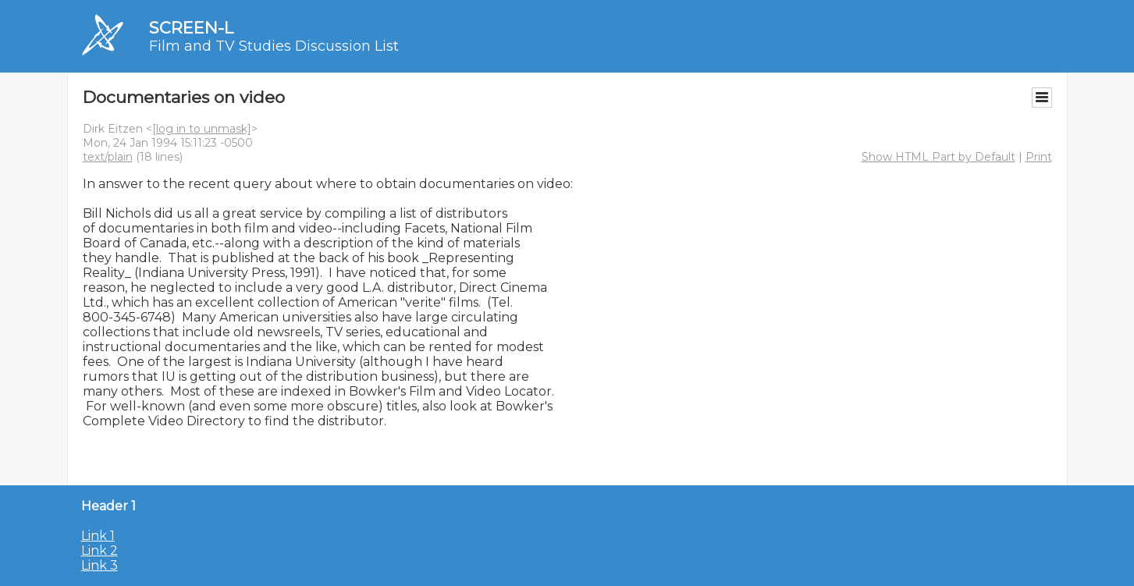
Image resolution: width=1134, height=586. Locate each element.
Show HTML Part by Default (938, 157)
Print (1039, 157)
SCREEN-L (191, 27)
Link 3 (99, 565)
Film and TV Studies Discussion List (274, 46)
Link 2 (99, 550)
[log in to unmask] (201, 129)
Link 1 (98, 535)
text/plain (108, 157)
